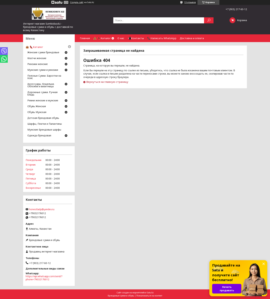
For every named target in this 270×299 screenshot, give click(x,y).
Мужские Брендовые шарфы (44, 129)
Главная (85, 38)
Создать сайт (76, 2)
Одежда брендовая (39, 135)
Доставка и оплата (192, 38)
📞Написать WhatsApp (161, 38)
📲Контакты (136, 38)
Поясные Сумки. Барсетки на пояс (44, 77)
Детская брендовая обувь (43, 118)
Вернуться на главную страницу (107, 81)
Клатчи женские (36, 58)
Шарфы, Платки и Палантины (44, 124)
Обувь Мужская (36, 112)
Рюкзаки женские (37, 64)
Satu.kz (150, 292)
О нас (120, 38)
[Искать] (209, 20)
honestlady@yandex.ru (41, 209)
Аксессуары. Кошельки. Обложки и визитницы (40, 85)
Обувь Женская (36, 106)
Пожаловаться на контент (149, 295)
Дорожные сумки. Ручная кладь (42, 93)
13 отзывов (190, 2)
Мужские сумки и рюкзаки (42, 70)
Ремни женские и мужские (42, 100)
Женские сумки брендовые (43, 52)
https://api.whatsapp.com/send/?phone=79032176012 (44, 278)
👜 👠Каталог (102, 38)
